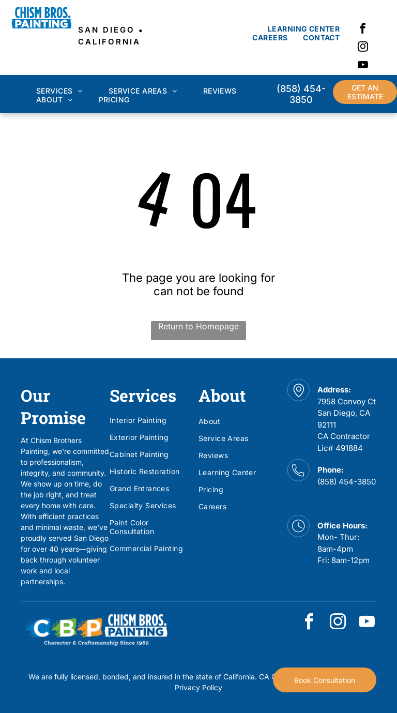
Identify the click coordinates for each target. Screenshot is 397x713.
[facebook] (363, 30)
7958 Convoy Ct (346, 401)
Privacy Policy (198, 687)
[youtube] (363, 66)
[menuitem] (303, 28)
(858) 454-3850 (346, 482)
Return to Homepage (198, 326)
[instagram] (363, 48)
